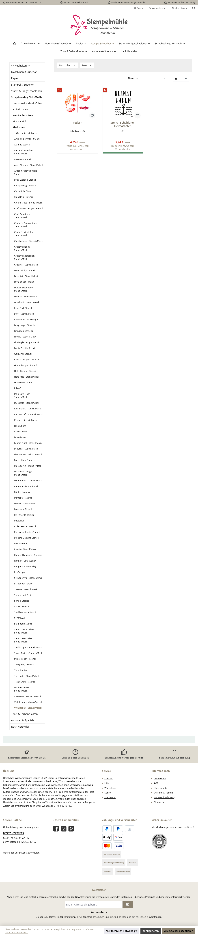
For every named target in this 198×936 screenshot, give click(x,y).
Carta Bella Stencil (23, 191)
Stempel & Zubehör (22, 84)
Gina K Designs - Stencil (26, 359)
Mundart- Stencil (23, 509)
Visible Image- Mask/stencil (28, 702)
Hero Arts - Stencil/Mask (26, 376)
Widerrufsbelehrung (164, 797)
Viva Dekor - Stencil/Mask (28, 707)
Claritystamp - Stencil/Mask (28, 241)
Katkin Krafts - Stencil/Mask (28, 414)
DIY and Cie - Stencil (24, 281)
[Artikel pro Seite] (181, 79)
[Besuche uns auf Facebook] (56, 828)
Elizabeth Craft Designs (26, 319)
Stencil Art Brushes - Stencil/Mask (24, 631)
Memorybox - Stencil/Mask (28, 480)
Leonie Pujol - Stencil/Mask (28, 442)
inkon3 (17, 388)
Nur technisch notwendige (121, 931)
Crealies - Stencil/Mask (26, 264)
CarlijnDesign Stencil (25, 185)
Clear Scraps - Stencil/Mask (28, 202)
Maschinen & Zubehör (24, 72)
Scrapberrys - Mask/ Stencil (28, 577)
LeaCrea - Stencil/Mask (26, 448)
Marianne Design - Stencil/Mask (23, 473)
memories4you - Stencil (26, 486)
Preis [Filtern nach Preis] (87, 65)
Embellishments (21, 109)
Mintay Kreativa (22, 492)
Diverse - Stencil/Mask (25, 296)
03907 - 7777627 (13, 833)
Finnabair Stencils (23, 330)
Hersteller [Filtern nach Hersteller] (67, 65)
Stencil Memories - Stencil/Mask (24, 640)
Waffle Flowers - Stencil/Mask (22, 689)
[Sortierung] (147, 78)
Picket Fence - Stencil (25, 526)
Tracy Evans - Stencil (24, 681)
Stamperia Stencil (23, 623)
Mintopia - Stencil (23, 497)
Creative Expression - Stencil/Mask (25, 257)
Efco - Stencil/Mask (24, 313)
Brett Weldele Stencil (25, 179)
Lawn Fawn (20, 437)
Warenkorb (110, 787)
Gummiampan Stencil (25, 365)
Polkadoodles (21, 543)
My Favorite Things (24, 514)
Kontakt (108, 778)
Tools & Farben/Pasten (24, 714)
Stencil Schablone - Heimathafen (122, 124)
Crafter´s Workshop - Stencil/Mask (25, 234)
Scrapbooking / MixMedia (26, 97)
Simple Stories (21, 600)
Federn (77, 122)
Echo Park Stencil (23, 308)
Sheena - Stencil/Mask (25, 589)
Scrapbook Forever (23, 583)
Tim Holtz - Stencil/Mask (26, 675)
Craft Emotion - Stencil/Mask (22, 216)
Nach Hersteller (20, 726)
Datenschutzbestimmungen (63, 916)
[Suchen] (138, 8)
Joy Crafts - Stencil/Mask (26, 402)
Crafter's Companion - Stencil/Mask (25, 225)
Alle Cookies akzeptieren (178, 931)
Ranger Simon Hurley (25, 566)
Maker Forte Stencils (24, 460)
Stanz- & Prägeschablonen (26, 91)
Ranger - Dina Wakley (25, 560)
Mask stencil (20, 127)
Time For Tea (21, 670)
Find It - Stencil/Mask (25, 336)
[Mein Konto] (179, 8)
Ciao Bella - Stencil (23, 196)
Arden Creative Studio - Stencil (26, 172)
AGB (156, 783)
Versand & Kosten (163, 792)
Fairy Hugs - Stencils (24, 325)
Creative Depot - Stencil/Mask (22, 248)
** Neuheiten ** (20, 65)
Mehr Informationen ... (16, 932)
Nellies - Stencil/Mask (25, 503)
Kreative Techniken (23, 115)
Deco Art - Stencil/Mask (26, 276)
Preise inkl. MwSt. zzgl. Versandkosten (77, 147)
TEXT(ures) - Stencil (24, 664)
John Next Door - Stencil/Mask (22, 395)
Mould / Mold (20, 121)
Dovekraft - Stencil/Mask (26, 302)
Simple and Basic (23, 595)
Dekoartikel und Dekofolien (27, 103)
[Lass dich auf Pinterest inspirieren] (71, 828)
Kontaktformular (30, 852)
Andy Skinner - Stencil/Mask (28, 165)
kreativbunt (20, 425)
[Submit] (127, 904)
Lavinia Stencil (21, 431)
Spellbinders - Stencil (25, 612)
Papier (15, 78)
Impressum (160, 778)
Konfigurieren (150, 931)
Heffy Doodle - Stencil (25, 371)
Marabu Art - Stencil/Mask (27, 465)
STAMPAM (19, 617)
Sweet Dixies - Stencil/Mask (28, 653)
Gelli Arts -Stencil (23, 353)
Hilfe (106, 783)
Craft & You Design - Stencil (28, 208)
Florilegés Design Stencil (26, 342)
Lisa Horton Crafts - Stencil (28, 454)
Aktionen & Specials (22, 720)
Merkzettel (110, 797)
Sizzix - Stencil (21, 606)
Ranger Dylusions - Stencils (28, 554)
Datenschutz (160, 787)
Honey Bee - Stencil (24, 382)
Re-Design (19, 572)
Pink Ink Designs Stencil (26, 537)
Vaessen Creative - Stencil (27, 696)
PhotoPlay (19, 520)
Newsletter (159, 802)
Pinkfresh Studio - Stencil (27, 532)
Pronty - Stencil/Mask (25, 549)
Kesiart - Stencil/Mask (25, 420)
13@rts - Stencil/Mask (25, 133)
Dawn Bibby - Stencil (25, 270)
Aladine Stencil (22, 144)
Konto (107, 792)
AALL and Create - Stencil (27, 138)
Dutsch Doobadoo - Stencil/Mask (24, 289)
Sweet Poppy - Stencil (25, 658)
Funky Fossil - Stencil (25, 348)
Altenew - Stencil (23, 159)
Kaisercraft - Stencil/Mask (27, 408)
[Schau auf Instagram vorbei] (63, 828)
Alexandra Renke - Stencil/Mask (23, 152)
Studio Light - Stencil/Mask (28, 647)
